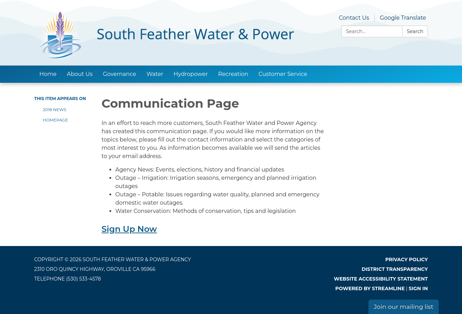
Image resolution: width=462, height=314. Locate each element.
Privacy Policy (406, 259)
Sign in (418, 288)
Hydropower (191, 74)
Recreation (233, 74)
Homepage (55, 119)
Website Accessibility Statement (381, 279)
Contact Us (354, 17)
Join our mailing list (404, 306)
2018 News (54, 109)
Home (48, 74)
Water (154, 74)
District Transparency (395, 269)
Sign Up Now (129, 229)
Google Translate (403, 17)
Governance (119, 74)
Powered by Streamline (370, 288)
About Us (80, 74)
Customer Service (283, 74)
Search (415, 31)
